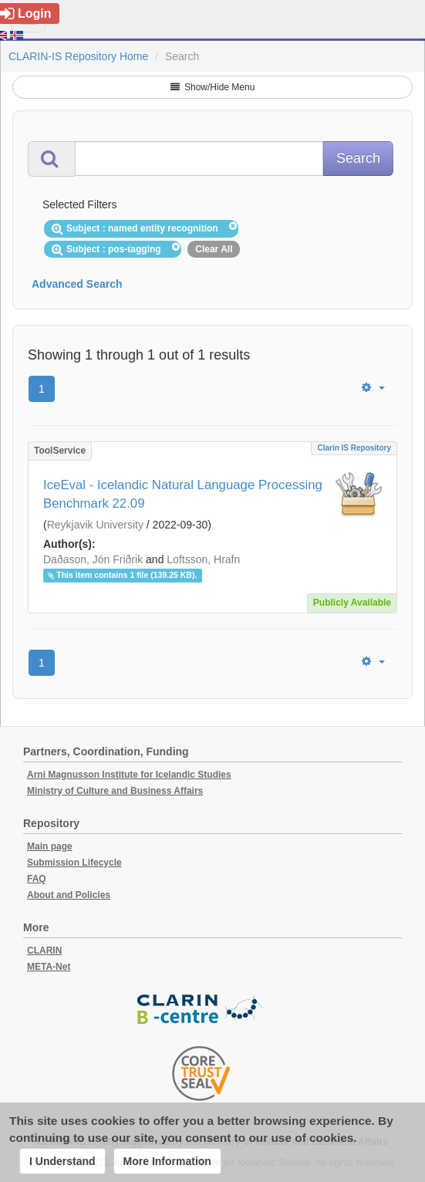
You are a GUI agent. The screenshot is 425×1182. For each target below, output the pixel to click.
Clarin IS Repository (354, 448)
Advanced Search (77, 284)
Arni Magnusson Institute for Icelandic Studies (129, 774)
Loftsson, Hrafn (203, 559)
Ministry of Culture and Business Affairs (115, 790)
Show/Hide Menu (212, 87)
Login (26, 13)
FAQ (36, 878)
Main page (50, 846)
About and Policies (68, 895)
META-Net (48, 966)
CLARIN (44, 950)
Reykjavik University (95, 524)
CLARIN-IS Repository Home (78, 56)
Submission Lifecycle (74, 862)
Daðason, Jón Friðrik (93, 559)
